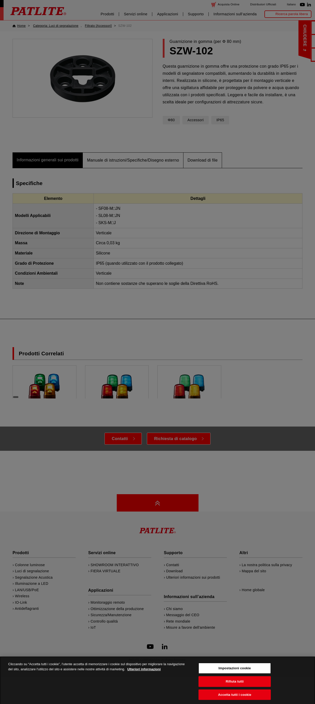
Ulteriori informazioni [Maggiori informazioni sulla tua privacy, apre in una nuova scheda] (144, 679)
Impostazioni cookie (234, 678)
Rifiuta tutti (234, 691)
